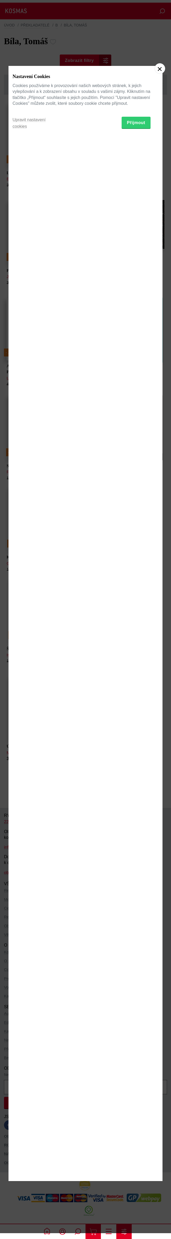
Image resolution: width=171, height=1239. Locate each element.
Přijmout (136, 646)
